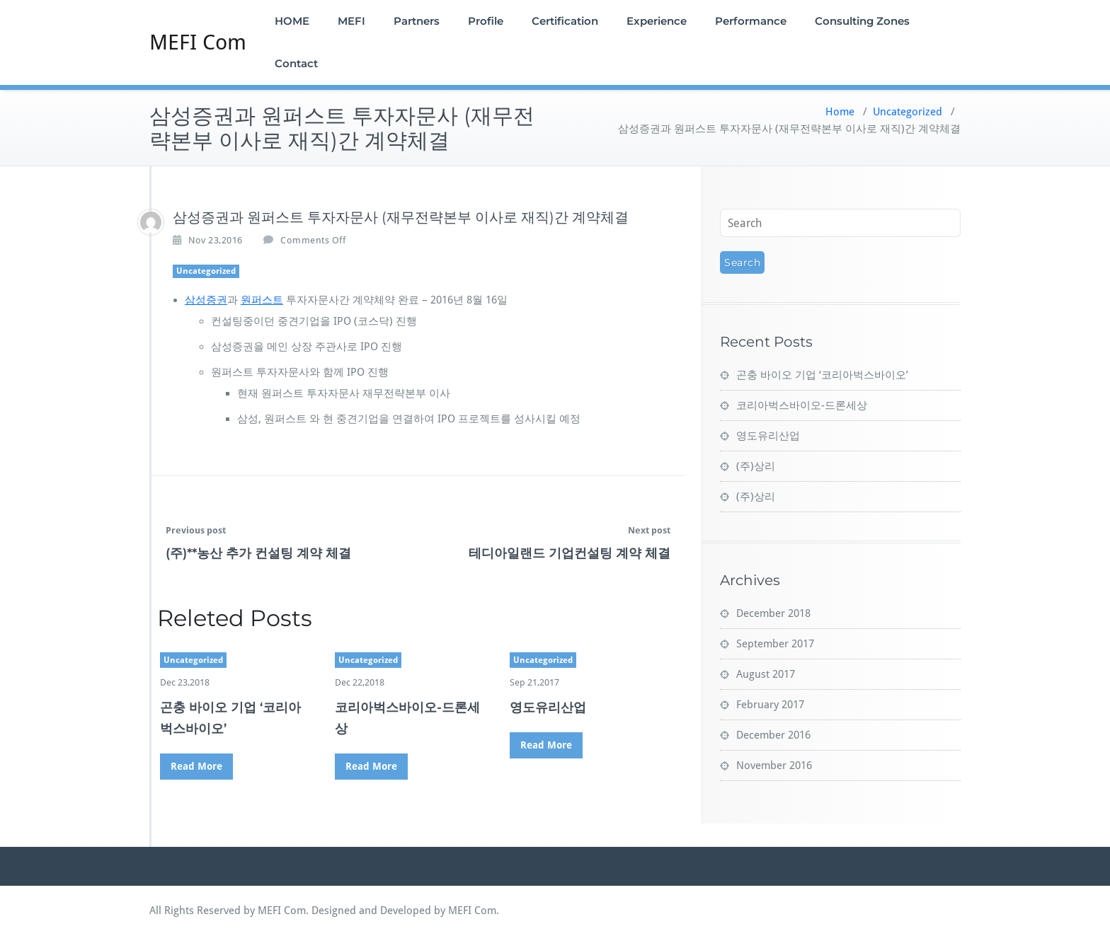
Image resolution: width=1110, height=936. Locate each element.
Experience (656, 21)
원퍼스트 (262, 300)
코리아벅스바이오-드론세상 (801, 405)
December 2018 (773, 613)
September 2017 (775, 643)
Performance (750, 21)
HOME (292, 21)
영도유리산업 (548, 707)
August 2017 (765, 674)
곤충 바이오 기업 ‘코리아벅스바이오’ (822, 375)
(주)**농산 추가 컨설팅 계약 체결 (258, 553)
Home (839, 111)
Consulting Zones (862, 21)
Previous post (196, 530)
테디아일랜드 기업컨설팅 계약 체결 (569, 553)
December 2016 (773, 735)
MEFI (351, 21)
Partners (417, 21)
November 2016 (774, 765)
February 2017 (770, 704)
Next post (649, 530)
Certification (565, 21)
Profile (485, 21)
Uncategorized (907, 111)
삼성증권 (206, 300)
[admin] (150, 222)
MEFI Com (197, 42)
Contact (296, 63)
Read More (196, 766)
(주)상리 (755, 466)
